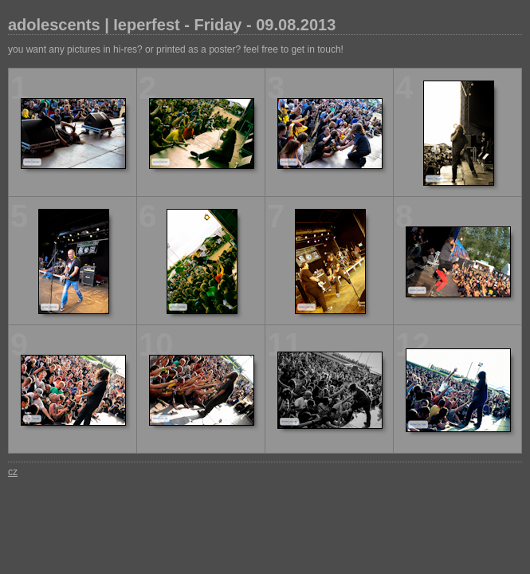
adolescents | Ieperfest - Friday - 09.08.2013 (172, 24)
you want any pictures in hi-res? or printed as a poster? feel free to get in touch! (176, 49)
